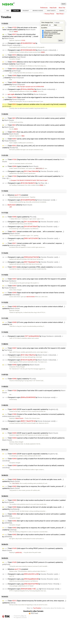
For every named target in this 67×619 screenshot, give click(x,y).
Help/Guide (53, 7)
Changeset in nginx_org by (32, 171)
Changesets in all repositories (52, 30)
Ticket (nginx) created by (20, 379)
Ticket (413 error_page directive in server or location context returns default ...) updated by (33, 308)
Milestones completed (49, 32)
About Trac (62, 7)
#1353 (23, 40)
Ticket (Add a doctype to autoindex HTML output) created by (33, 267)
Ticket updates (47, 35)
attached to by (25, 94)
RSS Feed (34, 613)
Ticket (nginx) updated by (20, 217)
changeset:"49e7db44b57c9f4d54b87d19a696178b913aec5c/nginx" (29, 180)
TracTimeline (37, 608)
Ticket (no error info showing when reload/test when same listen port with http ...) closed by (20, 36)
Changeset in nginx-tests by (33, 336)
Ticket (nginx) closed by (21, 166)
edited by (18, 205)
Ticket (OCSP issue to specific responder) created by (31, 454)
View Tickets (51, 10)
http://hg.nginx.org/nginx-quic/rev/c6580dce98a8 (30, 86)
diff (11, 207)
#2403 (43, 52)
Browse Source (38, 10)
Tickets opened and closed (51, 34)
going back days (49, 25)
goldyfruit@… (18, 552)
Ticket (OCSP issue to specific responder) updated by (31, 409)
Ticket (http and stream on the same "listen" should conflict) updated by (19, 28)
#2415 (16, 31)
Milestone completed (16, 195)
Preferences (44, 7)
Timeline (16, 10)
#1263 (41, 185)
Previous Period (49, 14)
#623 (23, 136)
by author (51, 28)
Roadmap (26, 10)
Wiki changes (47, 37)
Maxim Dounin (19, 418)
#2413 (16, 129)
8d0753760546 (31, 296)
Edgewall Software (21, 617)
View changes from (52, 22)
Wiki (7, 10)
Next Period (60, 14)
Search (61, 10)
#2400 (35, 91)
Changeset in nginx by (19, 44)
